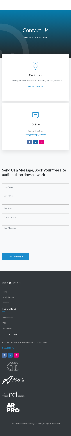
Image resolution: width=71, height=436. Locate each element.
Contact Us (7, 328)
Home (4, 292)
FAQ (4, 323)
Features (6, 302)
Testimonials (7, 317)
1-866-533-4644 (35, 86)
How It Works (8, 297)
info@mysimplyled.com (35, 134)
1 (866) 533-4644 (9, 348)
